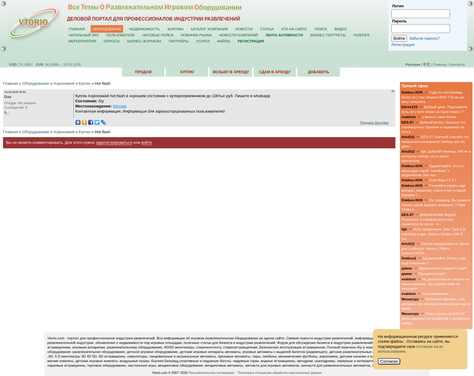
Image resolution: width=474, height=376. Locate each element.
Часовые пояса (157, 35)
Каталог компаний (209, 29)
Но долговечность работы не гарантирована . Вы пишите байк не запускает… (435, 283)
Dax (7, 96)
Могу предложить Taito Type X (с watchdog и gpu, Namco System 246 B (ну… (433, 233)
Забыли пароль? (424, 38)
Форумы (175, 29)
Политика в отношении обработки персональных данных (280, 372)
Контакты (457, 64)
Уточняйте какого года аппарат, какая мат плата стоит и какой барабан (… (433, 190)
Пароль (399, 21)
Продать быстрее (374, 122)
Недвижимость (144, 29)
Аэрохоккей (64, 83)
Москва (119, 106)
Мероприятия (82, 41)
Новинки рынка (196, 35)
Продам (143, 72)
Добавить (318, 72)
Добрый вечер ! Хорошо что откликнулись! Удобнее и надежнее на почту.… (433, 127)
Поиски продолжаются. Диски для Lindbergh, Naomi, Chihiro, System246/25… (435, 248)
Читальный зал (84, 35)
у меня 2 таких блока (439, 117)
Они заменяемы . (436, 293)
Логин (398, 6)
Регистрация (402, 44)
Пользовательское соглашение (211, 372)
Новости (244, 29)
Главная (77, 29)
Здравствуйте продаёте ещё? (443, 268)
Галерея (361, 35)
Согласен (389, 361)
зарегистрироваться (114, 142)
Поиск (320, 29)
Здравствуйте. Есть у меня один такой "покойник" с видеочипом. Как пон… (432, 170)
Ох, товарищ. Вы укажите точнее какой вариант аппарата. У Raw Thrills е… (436, 204)
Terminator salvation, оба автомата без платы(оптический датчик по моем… (436, 303)
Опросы (112, 41)
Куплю (187, 72)
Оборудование (107, 29)
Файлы (223, 41)
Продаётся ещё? (432, 273)
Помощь (440, 64)
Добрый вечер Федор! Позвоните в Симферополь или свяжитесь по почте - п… (428, 219)
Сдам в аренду (274, 72)
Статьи (267, 29)
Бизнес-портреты (328, 35)
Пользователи (120, 35)
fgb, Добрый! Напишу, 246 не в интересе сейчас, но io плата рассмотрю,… (436, 156)
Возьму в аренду (231, 72)
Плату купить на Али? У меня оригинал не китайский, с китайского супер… (435, 318)
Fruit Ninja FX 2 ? (442, 180)
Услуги (202, 41)
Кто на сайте (294, 29)
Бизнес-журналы (144, 41)
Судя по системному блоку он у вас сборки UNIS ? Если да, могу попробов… (433, 97)
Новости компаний (238, 35)
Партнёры (178, 41)
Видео (341, 29)
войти (146, 142)
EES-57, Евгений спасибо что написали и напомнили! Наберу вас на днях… (435, 141)
